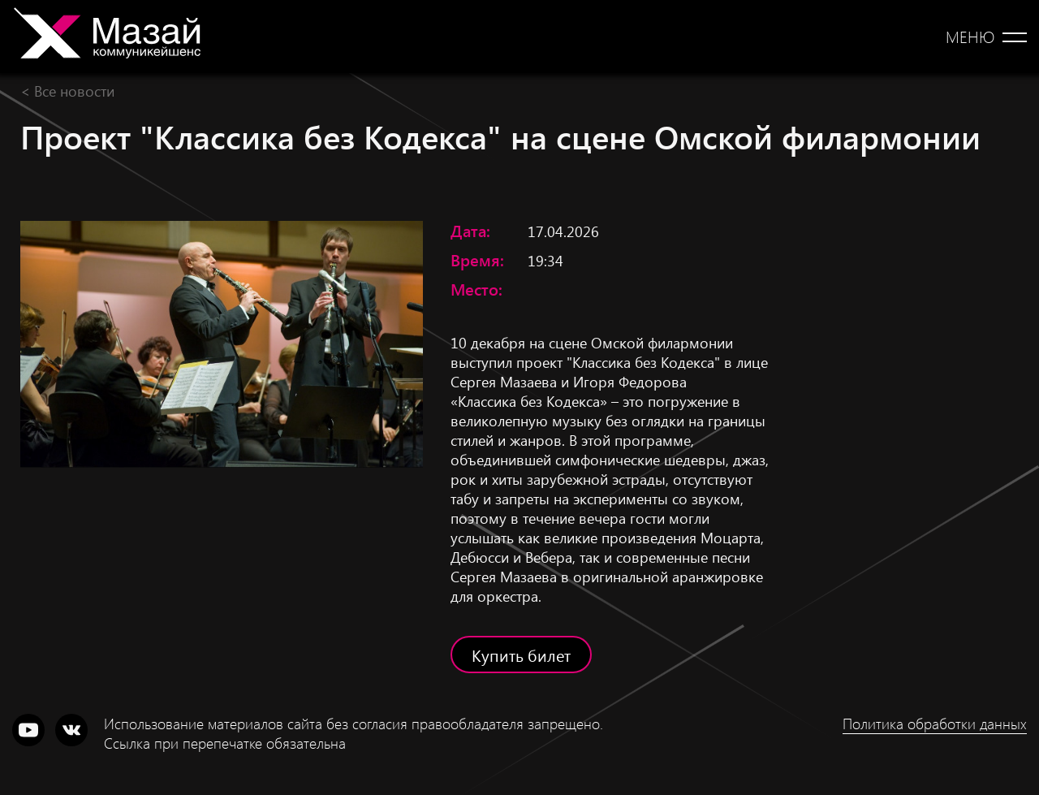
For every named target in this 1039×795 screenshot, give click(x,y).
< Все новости (67, 90)
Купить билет (521, 654)
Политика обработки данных (935, 723)
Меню (970, 36)
